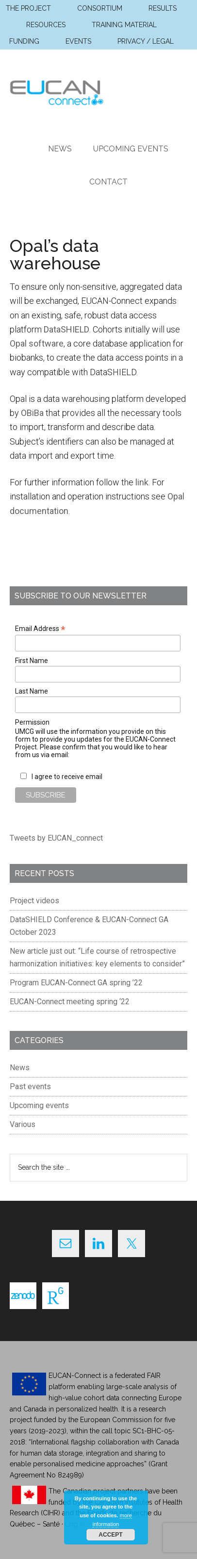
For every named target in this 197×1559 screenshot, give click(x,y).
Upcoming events (39, 1105)
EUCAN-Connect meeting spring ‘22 (70, 1001)
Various (22, 1124)
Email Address (40, 628)
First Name (31, 660)
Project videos (34, 900)
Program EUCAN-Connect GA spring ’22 (76, 982)
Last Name (31, 691)
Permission (32, 722)
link (141, 482)
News (20, 1067)
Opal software (37, 343)
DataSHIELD (66, 329)
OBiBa (32, 413)
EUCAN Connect (98, 91)
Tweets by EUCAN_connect (56, 838)
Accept (110, 1534)
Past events (30, 1086)
